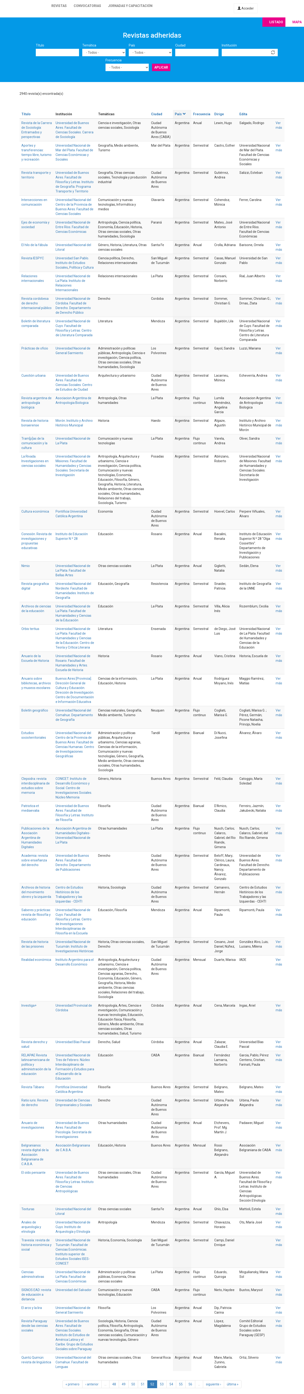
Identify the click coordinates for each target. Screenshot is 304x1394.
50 (133, 1384)
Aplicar (161, 67)
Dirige (219, 114)
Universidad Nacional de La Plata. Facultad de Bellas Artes (73, 570)
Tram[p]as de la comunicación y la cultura (34, 443)
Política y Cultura (81, 267)
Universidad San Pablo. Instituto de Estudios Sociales (72, 262)
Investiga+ (28, 1005)
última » (232, 1384)
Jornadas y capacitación (130, 6)
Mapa (297, 22)
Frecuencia (114, 60)
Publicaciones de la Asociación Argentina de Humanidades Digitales (35, 838)
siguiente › (213, 1384)
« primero (72, 1384)
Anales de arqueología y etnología (31, 1226)
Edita (243, 114)
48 (114, 1384)
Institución (229, 45)
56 (190, 1384)
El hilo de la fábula (34, 245)
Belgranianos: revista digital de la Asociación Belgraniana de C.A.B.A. (35, 1155)
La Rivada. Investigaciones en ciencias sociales (35, 461)
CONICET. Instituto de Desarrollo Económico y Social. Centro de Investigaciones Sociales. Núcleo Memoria (74, 788)
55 (181, 1384)
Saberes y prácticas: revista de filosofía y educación (36, 914)
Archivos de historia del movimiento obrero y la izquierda (36, 892)
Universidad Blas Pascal (73, 1042)
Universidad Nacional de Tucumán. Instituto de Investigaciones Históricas (74, 946)
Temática (89, 45)
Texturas (27, 1209)
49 (124, 1384)
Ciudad (180, 45)
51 (143, 1384)
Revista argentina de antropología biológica (36, 402)
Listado (276, 22)
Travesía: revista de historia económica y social (36, 1244)
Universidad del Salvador (74, 1290)
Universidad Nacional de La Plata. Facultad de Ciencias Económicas (73, 1276)
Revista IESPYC (32, 258)
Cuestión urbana (33, 375)
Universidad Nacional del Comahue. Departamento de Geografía (74, 715)
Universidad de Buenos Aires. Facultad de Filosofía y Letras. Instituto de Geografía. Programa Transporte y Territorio (75, 182)
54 (171, 1384)
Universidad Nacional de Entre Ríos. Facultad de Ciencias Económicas (73, 227)
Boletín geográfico (34, 710)
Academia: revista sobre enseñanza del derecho (34, 860)
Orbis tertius (30, 629)
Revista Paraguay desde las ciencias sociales (34, 1325)
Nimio (25, 566)
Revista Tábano (32, 1087)
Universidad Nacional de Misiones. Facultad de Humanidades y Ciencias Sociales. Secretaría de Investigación (73, 466)
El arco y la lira (31, 1308)
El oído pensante (33, 1172)
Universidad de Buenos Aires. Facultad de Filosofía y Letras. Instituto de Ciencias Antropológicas (75, 1182)
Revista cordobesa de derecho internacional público (36, 303)
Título (40, 45)
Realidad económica (36, 960)
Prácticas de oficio (34, 348)
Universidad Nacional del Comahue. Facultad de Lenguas (73, 1362)
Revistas (59, 6)
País (132, 45)
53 (162, 1384)
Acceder (246, 8)
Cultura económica (35, 511)
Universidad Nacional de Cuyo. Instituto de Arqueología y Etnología (73, 1226)
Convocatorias (87, 6)
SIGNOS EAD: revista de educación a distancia (36, 1294)
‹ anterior (92, 1384)
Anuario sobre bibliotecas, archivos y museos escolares (36, 683)
